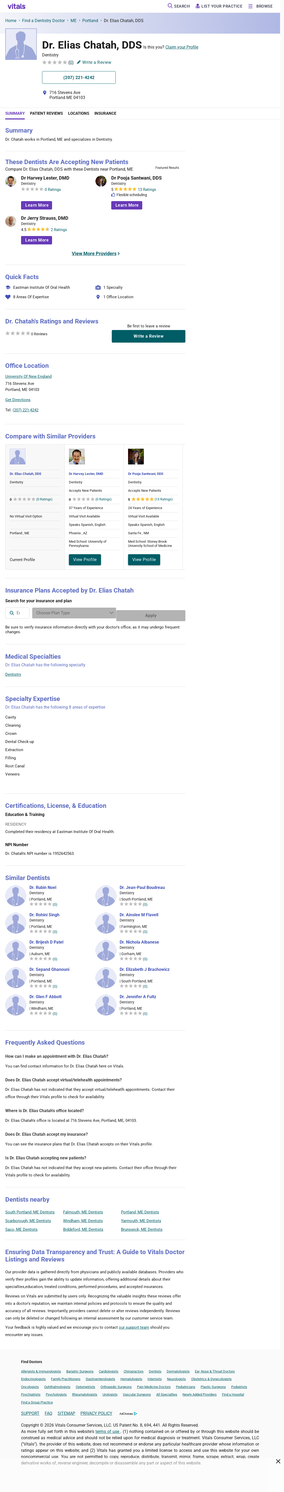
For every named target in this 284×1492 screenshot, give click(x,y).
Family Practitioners (65, 1376)
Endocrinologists (33, 1376)
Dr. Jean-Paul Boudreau (142, 885)
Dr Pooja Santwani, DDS (136, 178)
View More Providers (94, 253)
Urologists (110, 1392)
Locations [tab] (78, 113)
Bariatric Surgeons (80, 1369)
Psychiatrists (30, 1392)
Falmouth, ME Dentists (83, 1209)
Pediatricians (185, 1384)
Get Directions (18, 399)
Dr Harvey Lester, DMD (45, 178)
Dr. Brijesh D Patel (46, 939)
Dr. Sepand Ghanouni (49, 967)
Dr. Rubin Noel (42, 885)
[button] (157, 389)
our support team (134, 1324)
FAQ (48, 1410)
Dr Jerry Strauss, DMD (44, 218)
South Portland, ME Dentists (30, 1209)
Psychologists (56, 1392)
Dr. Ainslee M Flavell (139, 912)
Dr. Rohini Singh (44, 912)
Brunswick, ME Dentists (142, 1226)
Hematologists (131, 1376)
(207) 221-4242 (25, 410)
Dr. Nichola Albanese (139, 939)
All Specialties (166, 1392)
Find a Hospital (233, 1392)
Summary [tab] (15, 113)
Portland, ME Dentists (140, 1209)
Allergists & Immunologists (41, 1369)
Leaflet (153, 413)
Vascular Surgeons (137, 1392)
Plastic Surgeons (213, 1384)
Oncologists (30, 1384)
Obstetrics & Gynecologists (211, 1376)
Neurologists (176, 1376)
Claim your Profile (181, 47)
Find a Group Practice (37, 1400)
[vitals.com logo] (17, 6)
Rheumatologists (84, 1392)
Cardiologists (108, 1369)
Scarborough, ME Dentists (28, 1218)
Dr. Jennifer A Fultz (138, 994)
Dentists (155, 1369)
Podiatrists (239, 1384)
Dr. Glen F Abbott (45, 994)
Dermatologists (178, 1369)
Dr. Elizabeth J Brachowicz (145, 967)
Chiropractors (134, 1369)
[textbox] (37, 613)
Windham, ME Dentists (83, 1218)
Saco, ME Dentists (21, 1226)
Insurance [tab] (105, 113)
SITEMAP (66, 1410)
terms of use (107, 1428)
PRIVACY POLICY (96, 1410)
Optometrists (85, 1384)
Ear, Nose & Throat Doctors (215, 1369)
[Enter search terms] (114, 613)
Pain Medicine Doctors (154, 1384)
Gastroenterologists (100, 1376)
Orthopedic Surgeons (116, 1384)
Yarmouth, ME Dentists (141, 1218)
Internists (155, 1376)
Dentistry (13, 671)
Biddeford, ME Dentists (83, 1226)
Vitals (180, 413)
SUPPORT (30, 1410)
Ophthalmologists (57, 1384)
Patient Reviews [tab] (46, 113)
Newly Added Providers (199, 1392)
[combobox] (37, 613)
